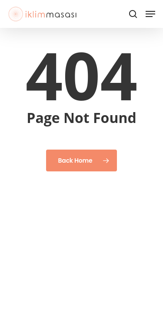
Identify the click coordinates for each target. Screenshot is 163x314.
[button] (150, 14)
